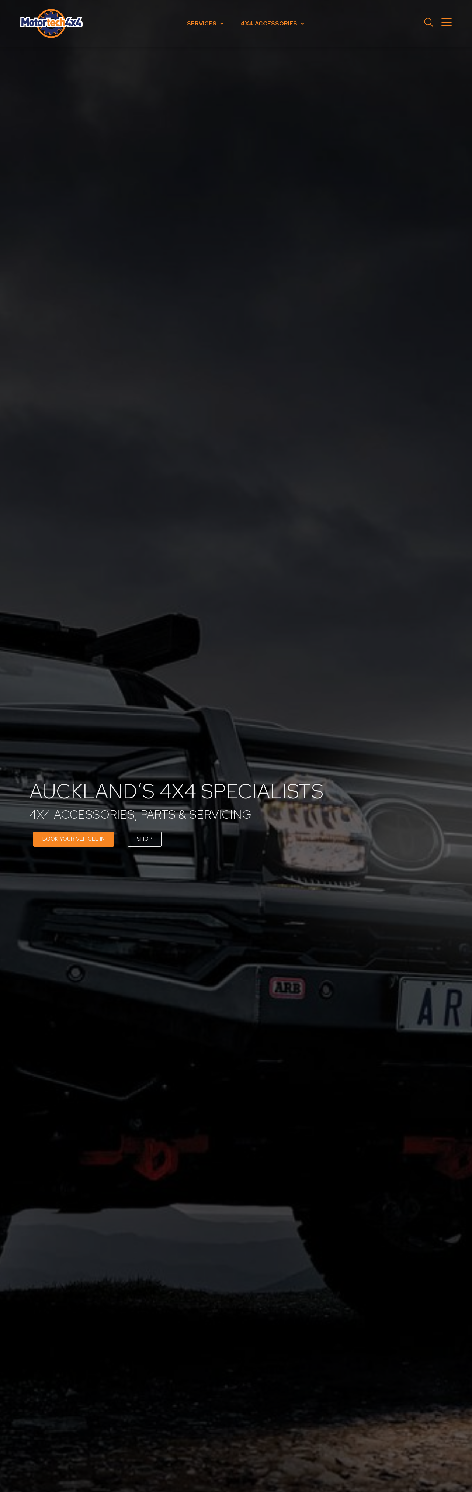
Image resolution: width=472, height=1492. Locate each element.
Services (205, 23)
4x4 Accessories (272, 23)
